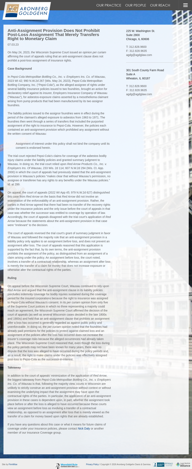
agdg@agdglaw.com (139, 55)
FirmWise (13, 464)
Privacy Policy (92, 464)
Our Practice (108, 5)
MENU (185, 5)
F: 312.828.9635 (136, 50)
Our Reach (160, 5)
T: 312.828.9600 (136, 46)
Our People (135, 5)
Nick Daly (84, 428)
